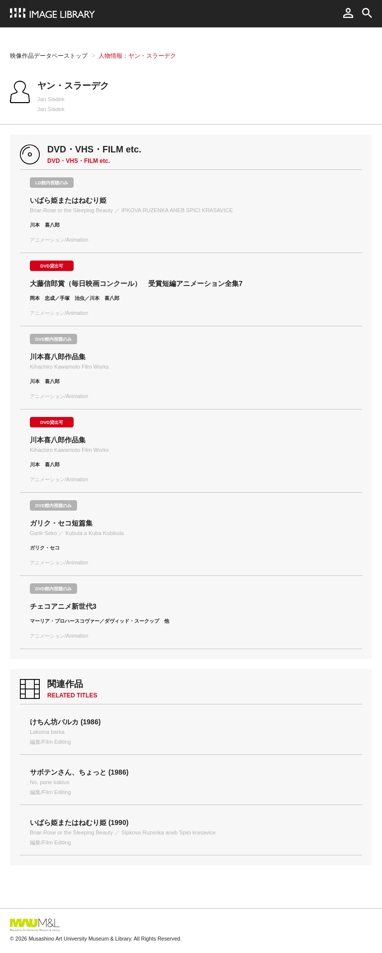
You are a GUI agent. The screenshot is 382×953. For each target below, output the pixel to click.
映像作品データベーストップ (49, 55)
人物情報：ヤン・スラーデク (137, 55)
